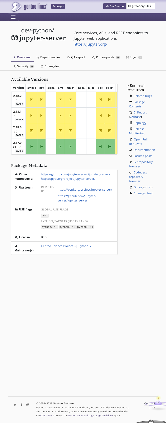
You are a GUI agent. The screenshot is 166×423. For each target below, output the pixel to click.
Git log (138, 187)
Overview (22, 57)
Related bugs (143, 96)
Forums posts (143, 156)
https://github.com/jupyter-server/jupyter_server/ (75, 174)
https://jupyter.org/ (90, 44)
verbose (135, 117)
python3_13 (67, 227)
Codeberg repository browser (138, 176)
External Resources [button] (135, 88)
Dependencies (48, 57)
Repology (140, 123)
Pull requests (106, 57)
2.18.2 (17, 96)
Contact (149, 403)
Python (83, 245)
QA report (76, 57)
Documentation (144, 150)
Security (24, 66)
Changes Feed (143, 193)
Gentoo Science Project (57, 245)
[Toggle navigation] (13, 17)
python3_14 (85, 227)
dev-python (36, 30)
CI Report (140, 112)
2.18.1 (17, 111)
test (45, 215)
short (148, 187)
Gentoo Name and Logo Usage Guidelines (90, 415)
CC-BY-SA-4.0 (47, 415)
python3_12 (49, 227)
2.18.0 (17, 127)
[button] (115, 6)
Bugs (134, 57)
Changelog (50, 66)
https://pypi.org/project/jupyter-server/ (68, 179)
